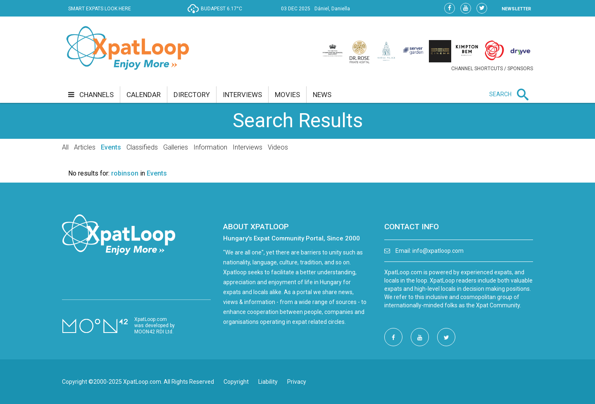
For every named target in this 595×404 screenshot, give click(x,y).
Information (210, 147)
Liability (268, 381)
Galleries (175, 147)
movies (287, 94)
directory (192, 94)
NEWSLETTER (516, 9)
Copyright (236, 381)
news (322, 94)
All (65, 147)
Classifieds (142, 147)
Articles (84, 147)
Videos (278, 147)
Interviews (247, 147)
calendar (143, 94)
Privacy (296, 381)
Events (111, 147)
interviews (242, 94)
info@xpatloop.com (438, 250)
